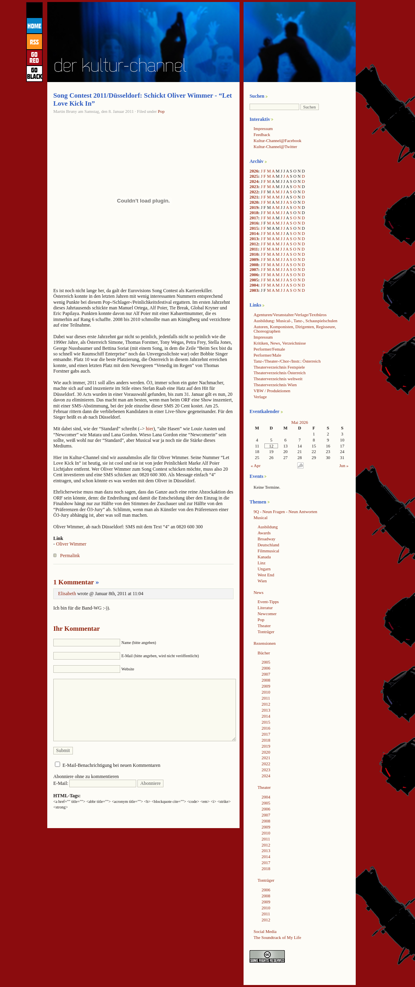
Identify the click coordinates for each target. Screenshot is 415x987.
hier (149, 428)
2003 (254, 290)
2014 (254, 233)
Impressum (263, 128)
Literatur (265, 607)
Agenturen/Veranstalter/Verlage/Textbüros (290, 314)
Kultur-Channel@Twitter (275, 146)
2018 (254, 212)
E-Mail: (94, 783)
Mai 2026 (299, 422)
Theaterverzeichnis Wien (275, 384)
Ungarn (264, 568)
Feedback (262, 134)
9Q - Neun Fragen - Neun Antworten (285, 511)
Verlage (260, 396)
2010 (254, 254)
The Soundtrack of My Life (277, 937)
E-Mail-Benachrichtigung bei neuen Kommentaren (111, 765)
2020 (254, 202)
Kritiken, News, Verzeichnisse (280, 343)
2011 (254, 249)
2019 (254, 207)
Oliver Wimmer (71, 544)
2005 (254, 279)
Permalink (70, 555)
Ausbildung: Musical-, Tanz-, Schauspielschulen (295, 320)
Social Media (265, 931)
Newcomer (267, 613)
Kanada (264, 556)
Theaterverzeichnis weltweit (278, 378)
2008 (254, 264)
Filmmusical (268, 550)
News (259, 592)
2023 (254, 186)
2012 (254, 243)
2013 (254, 238)
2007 (254, 269)
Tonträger (266, 631)
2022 (254, 191)
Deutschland (268, 544)
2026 (254, 171)
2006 (254, 274)
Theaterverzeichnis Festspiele (279, 367)
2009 (254, 259)
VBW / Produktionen (272, 390)
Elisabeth (67, 593)
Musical (261, 517)
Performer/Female (269, 349)
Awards (264, 532)
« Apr (255, 465)
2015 (254, 228)
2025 (254, 176)
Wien (262, 580)
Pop (161, 111)
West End (266, 574)
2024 (254, 181)
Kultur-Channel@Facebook (277, 140)
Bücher (264, 652)
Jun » (344, 465)
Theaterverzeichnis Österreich (280, 372)
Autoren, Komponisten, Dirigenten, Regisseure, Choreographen (295, 328)
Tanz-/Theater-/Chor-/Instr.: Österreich (287, 361)
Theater (264, 625)
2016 (254, 223)
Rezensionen (265, 643)
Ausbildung (268, 526)
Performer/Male (267, 355)
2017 (254, 217)
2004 (254, 285)
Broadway (266, 538)
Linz (262, 562)
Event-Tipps (268, 601)
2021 (254, 197)
